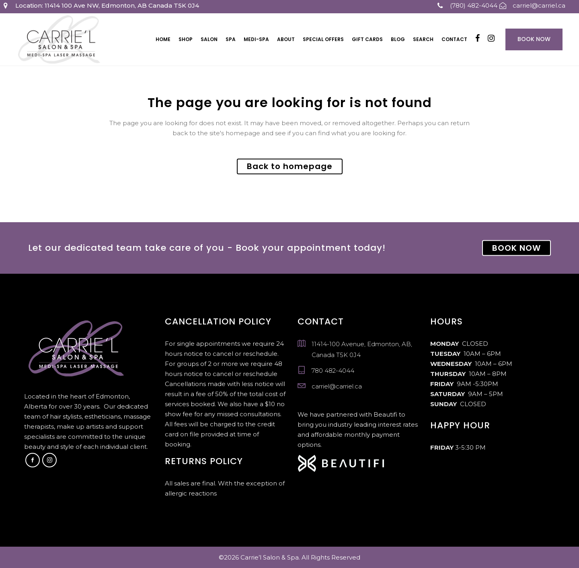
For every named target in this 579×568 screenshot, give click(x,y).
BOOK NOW (516, 248)
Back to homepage (290, 166)
